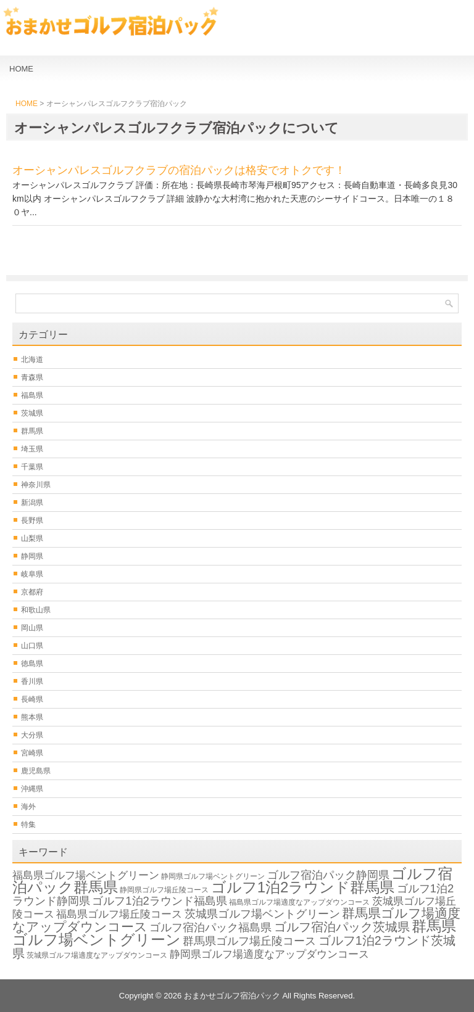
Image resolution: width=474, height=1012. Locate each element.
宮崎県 (32, 753)
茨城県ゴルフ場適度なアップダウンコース (97, 955)
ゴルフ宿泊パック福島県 (210, 927)
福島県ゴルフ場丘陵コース (119, 914)
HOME (21, 68)
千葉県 (32, 467)
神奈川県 (36, 484)
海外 (28, 806)
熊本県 (32, 717)
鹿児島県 (36, 771)
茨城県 (32, 413)
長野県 (32, 520)
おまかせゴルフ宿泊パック (232, 995)
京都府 (32, 592)
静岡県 (32, 556)
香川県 (32, 681)
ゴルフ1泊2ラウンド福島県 (159, 900)
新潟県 (32, 502)
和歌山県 (36, 610)
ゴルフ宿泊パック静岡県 (328, 874)
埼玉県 (32, 449)
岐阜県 (32, 574)
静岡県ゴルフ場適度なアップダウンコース (269, 954)
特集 (28, 824)
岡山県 (32, 627)
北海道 (32, 359)
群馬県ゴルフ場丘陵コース (249, 940)
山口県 (32, 645)
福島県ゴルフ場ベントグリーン (85, 875)
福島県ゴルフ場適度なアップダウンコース (299, 902)
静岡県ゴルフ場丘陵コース (164, 890)
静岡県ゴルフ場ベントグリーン (213, 876)
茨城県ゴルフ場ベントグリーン (262, 913)
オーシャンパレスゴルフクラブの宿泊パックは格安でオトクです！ (179, 170)
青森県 (32, 377)
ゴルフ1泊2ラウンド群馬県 (303, 887)
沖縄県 (32, 788)
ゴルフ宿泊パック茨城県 (342, 927)
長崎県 (32, 699)
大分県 (32, 735)
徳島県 (32, 663)
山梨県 (32, 538)
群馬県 (32, 431)
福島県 (32, 395)
